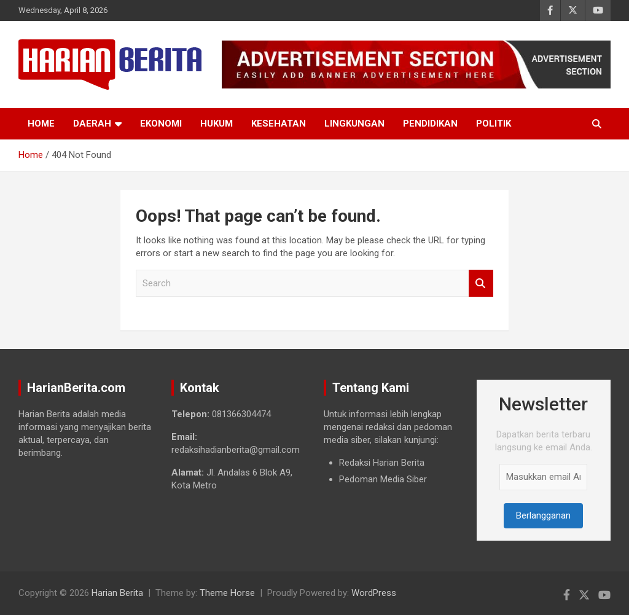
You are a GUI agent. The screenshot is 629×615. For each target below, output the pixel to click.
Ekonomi (161, 123)
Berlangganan (543, 515)
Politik (493, 123)
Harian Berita (117, 592)
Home (41, 123)
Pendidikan (430, 123)
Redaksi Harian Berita (381, 462)
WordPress (373, 592)
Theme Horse (227, 592)
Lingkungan (354, 123)
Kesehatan (278, 123)
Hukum (216, 123)
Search (481, 283)
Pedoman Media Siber (383, 479)
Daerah (92, 123)
